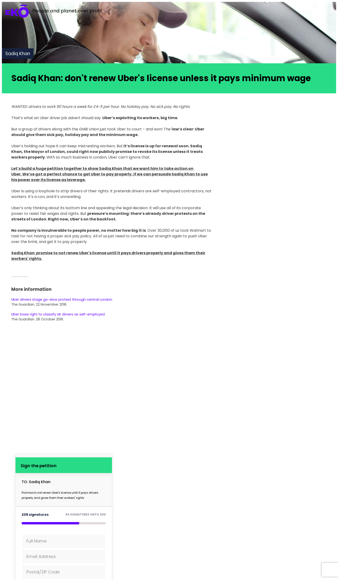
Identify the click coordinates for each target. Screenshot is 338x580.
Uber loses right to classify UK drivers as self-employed (58, 314)
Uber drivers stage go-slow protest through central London (61, 299)
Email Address (41, 556)
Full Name (36, 541)
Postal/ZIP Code (43, 572)
